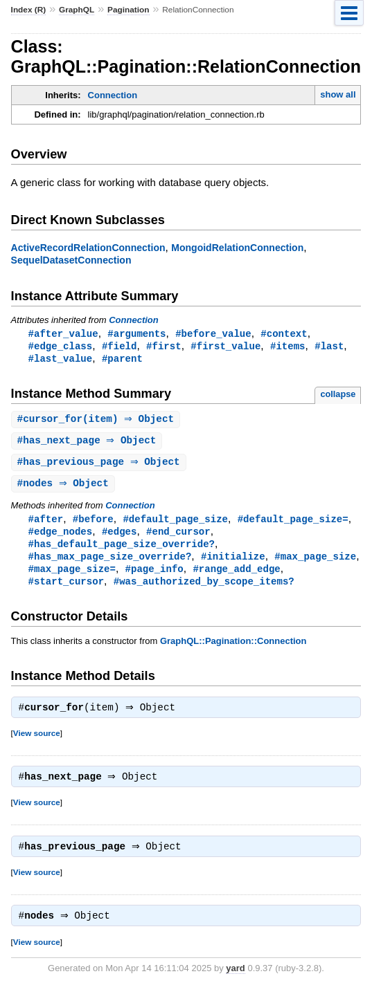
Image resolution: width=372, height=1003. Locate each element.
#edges (119, 537)
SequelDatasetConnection (71, 260)
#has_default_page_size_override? (121, 550)
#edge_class (60, 346)
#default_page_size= (293, 524)
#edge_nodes (60, 537)
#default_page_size (175, 524)
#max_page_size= (72, 576)
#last (329, 346)
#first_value (225, 346)
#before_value (213, 333)
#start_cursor (66, 589)
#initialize (233, 563)
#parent (122, 360)
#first (163, 346)
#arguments (136, 333)
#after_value (63, 333)
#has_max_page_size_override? (110, 563)
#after (46, 524)
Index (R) (28, 10)
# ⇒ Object (88, 443)
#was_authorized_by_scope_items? (204, 589)
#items (287, 346)
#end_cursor (178, 537)
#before (93, 524)
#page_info (154, 576)
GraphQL (76, 10)
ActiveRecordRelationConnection (88, 247)
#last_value (60, 360)
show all (337, 94)
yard (235, 982)
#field (119, 346)
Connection (113, 95)
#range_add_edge (236, 576)
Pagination (128, 10)
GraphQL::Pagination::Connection (233, 650)
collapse (337, 396)
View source (36, 743)
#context (283, 333)
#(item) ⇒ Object (97, 421)
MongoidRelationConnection (237, 247)
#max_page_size (315, 563)
